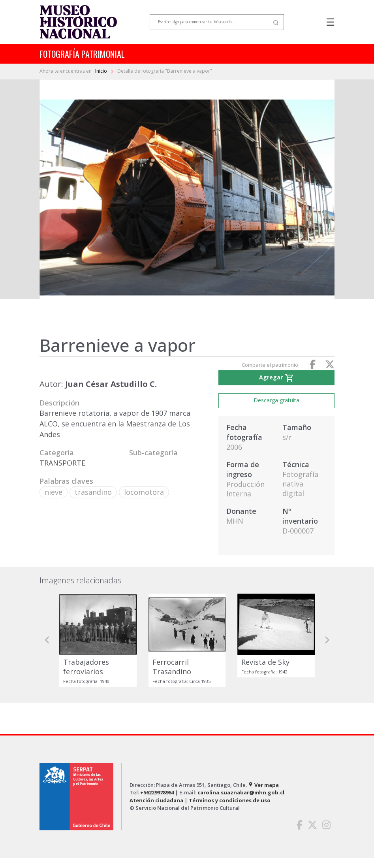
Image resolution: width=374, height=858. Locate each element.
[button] (47, 640)
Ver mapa (263, 784)
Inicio (101, 71)
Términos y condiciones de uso (230, 800)
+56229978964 (157, 792)
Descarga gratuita (276, 400)
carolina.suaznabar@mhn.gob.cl (240, 792)
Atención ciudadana (156, 800)
